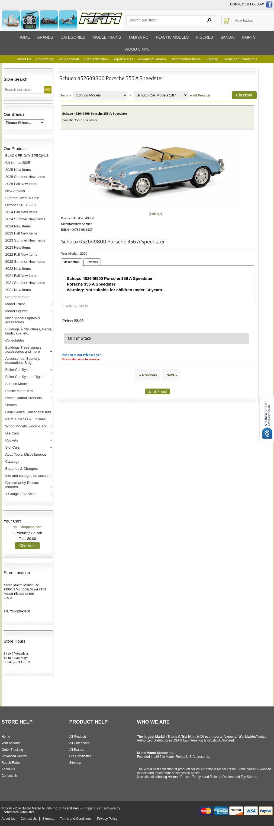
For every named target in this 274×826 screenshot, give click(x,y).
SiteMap (211, 59)
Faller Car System (19, 370)
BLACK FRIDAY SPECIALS (27, 156)
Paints (249, 37)
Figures (204, 37)
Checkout (27, 545)
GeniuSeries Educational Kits (28, 412)
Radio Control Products (23, 398)
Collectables (15, 340)
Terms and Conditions (240, 59)
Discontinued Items (185, 59)
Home (24, 37)
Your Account (68, 59)
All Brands (76, 750)
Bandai (228, 37)
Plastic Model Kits (19, 391)
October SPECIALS (20, 205)
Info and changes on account (28, 476)
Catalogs (12, 461)
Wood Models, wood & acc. (26, 426)
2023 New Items (18, 247)
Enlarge (155, 214)
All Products (201, 95)
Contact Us (44, 59)
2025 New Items (18, 170)
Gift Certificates (96, 59)
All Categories (79, 743)
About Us (24, 59)
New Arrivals (15, 191)
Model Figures (16, 311)
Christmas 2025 (17, 163)
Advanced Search (152, 59)
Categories (73, 37)
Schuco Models (17, 384)
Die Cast (12, 433)
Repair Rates (123, 59)
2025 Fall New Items (21, 184)
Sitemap (75, 763)
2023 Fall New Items (21, 233)
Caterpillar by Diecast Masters (22, 485)
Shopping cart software (99, 808)
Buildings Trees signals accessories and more (23, 349)
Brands (45, 37)
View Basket (244, 21)
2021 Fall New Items (21, 276)
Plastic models (172, 37)
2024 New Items (18, 226)
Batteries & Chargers (21, 469)
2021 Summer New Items (25, 283)
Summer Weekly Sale (22, 198)
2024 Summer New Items (25, 219)
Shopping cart (30, 527)
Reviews (92, 262)
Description (72, 262)
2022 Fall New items (21, 254)
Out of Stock (80, 338)
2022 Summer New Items (25, 261)
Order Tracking (12, 750)
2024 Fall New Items (21, 212)
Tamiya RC (138, 37)
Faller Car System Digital (24, 377)
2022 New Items (18, 269)
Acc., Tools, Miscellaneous (26, 454)
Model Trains (15, 304)
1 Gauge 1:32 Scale (21, 494)
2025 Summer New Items (25, 177)
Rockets (11, 440)
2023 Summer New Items (25, 240)
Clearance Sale (17, 297)
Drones (11, 405)
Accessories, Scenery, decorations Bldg (22, 360)
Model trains (107, 37)
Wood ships (137, 49)
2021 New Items (18, 290)
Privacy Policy (107, 819)
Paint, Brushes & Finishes (25, 419)
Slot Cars (12, 447)
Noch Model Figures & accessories (22, 320)
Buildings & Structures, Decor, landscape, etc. (28, 331)
